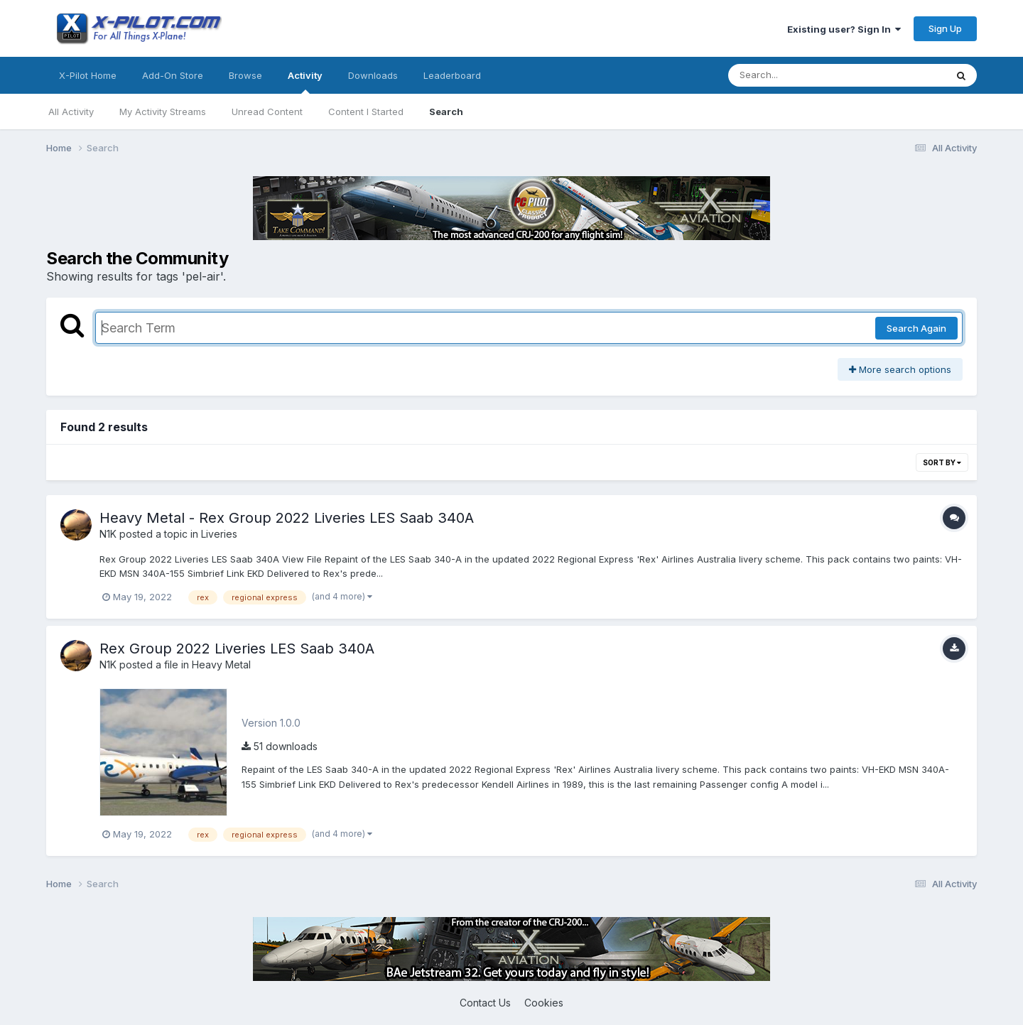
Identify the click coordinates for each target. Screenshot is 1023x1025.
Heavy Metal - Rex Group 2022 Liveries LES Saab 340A (286, 517)
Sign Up (945, 28)
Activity (305, 82)
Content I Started (366, 111)
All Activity (71, 111)
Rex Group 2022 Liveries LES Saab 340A (236, 648)
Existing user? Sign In (844, 29)
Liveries (219, 534)
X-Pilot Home (88, 75)
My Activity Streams (162, 111)
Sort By (942, 462)
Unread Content (267, 111)
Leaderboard (452, 75)
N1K (108, 534)
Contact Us (485, 1003)
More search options (900, 369)
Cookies (543, 1003)
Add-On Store (172, 75)
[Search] (798, 75)
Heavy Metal (221, 664)
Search (446, 111)
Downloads (373, 75)
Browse (245, 75)
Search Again (916, 328)
